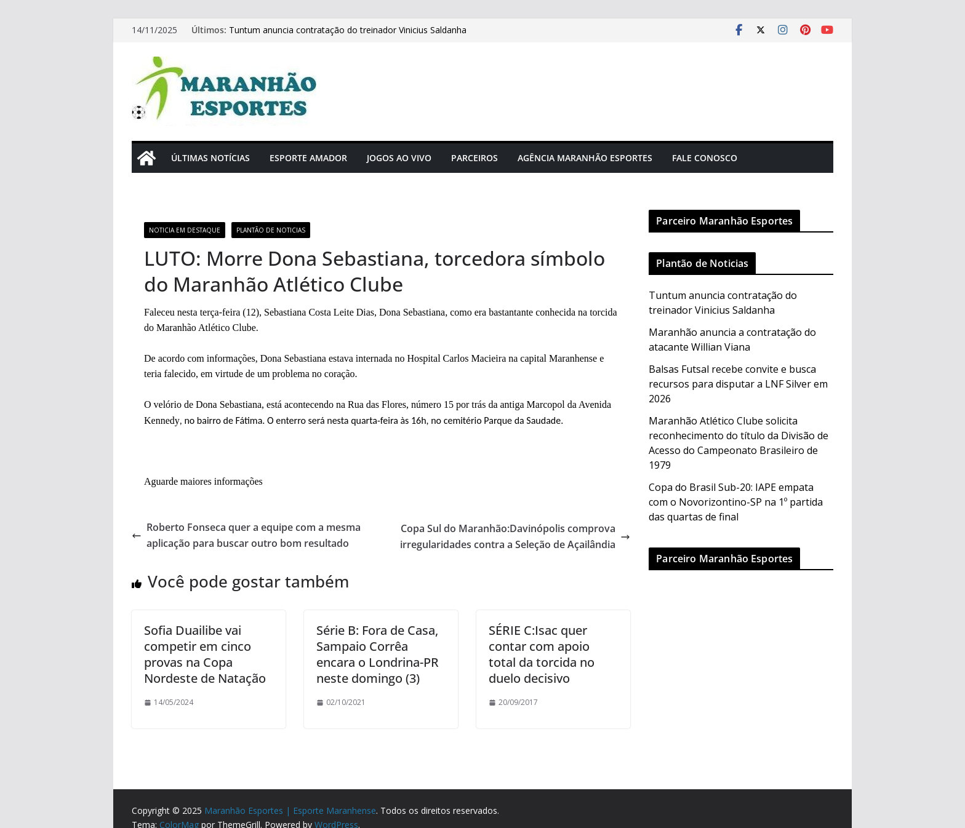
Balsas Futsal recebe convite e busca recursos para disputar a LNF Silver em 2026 (738, 383)
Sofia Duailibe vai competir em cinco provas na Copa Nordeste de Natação (205, 654)
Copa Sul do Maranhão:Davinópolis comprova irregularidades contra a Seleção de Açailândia (515, 536)
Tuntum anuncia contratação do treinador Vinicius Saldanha (347, 30)
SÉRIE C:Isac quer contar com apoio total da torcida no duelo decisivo (542, 654)
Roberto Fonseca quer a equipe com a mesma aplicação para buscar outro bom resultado (246, 535)
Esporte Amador (308, 158)
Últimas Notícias (210, 158)
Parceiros (474, 158)
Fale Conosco (704, 158)
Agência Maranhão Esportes (585, 158)
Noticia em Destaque (184, 230)
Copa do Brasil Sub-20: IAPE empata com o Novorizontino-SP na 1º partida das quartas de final (736, 501)
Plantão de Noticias (270, 230)
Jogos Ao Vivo (399, 158)
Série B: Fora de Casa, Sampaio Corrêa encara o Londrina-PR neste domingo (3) (377, 654)
